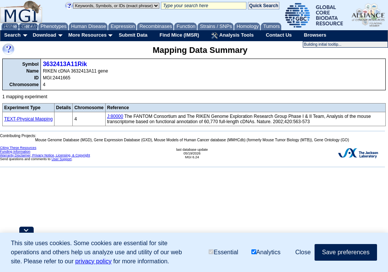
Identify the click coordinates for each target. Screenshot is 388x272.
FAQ (34, 25)
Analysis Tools (232, 35)
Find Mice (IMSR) (179, 35)
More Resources (87, 35)
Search (12, 35)
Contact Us (279, 35)
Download (44, 35)
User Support (61, 159)
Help (21, 25)
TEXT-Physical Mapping (28, 119)
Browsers (315, 35)
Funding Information (15, 151)
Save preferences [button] (345, 252)
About (8, 25)
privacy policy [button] (93, 261)
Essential (223, 252)
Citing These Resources (18, 148)
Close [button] (303, 252)
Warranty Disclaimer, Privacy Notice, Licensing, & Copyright (45, 155)
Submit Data (133, 35)
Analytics (265, 252)
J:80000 (115, 116)
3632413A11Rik (65, 64)
